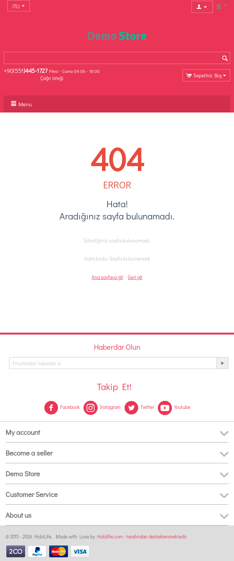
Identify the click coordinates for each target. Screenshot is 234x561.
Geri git (135, 277)
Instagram (102, 408)
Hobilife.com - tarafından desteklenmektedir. (142, 536)
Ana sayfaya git (107, 277)
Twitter (139, 408)
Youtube (174, 408)
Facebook (62, 408)
